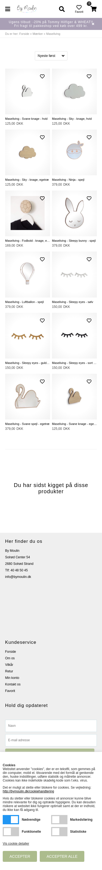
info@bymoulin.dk (18, 577)
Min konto (12, 678)
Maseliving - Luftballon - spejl (24, 302)
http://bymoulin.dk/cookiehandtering (28, 791)
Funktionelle (11, 831)
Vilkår (9, 665)
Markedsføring (59, 819)
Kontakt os (13, 684)
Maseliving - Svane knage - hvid (26, 118)
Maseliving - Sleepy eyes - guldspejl (27, 362)
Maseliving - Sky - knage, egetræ (27, 179)
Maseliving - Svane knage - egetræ (74, 423)
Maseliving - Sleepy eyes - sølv (72, 302)
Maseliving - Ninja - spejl (68, 179)
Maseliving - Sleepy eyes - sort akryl (74, 362)
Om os (10, 658)
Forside (24, 33)
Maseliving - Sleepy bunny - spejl (74, 240)
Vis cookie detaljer (16, 844)
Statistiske (59, 831)
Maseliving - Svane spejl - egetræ (27, 423)
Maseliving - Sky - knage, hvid (72, 118)
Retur (9, 671)
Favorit (10, 691)
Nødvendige (11, 819)
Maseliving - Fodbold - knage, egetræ (27, 240)
